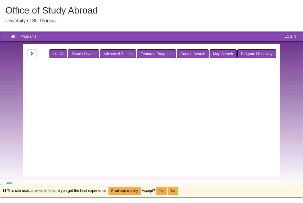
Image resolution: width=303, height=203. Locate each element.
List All (58, 54)
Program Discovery (256, 54)
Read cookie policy (124, 191)
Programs (28, 36)
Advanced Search (118, 54)
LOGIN (290, 36)
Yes (161, 191)
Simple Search (83, 54)
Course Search (192, 54)
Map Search (223, 54)
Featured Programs (157, 54)
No (173, 191)
